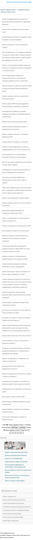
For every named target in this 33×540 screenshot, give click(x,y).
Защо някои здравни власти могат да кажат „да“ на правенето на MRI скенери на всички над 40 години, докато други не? (17, 190)
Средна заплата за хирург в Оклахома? (15, 142)
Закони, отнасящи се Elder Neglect (14, 480)
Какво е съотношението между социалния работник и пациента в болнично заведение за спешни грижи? (16, 67)
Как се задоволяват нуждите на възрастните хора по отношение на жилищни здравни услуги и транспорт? (15, 78)
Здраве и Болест (11, 9)
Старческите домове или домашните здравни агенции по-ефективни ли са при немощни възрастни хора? (16, 248)
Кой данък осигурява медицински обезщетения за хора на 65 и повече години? (14, 180)
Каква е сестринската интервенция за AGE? (16, 226)
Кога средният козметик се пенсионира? (15, 231)
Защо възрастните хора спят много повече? (16, 335)
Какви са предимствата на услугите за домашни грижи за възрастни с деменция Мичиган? (16, 21)
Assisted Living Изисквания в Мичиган (16, 455)
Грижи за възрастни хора (8, 12)
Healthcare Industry (23, 9)
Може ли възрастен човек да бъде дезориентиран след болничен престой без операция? (16, 294)
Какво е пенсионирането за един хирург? (15, 198)
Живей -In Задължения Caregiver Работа (16, 452)
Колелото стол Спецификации (13, 458)
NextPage (15, 427)
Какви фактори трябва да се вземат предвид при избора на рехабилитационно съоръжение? (16, 114)
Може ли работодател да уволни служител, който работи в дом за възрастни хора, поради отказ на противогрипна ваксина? (16, 328)
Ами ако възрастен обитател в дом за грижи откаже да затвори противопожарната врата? (17, 88)
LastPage (22, 427)
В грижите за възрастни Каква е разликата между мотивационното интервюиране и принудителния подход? (16, 350)
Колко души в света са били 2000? (13, 397)
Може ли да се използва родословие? (14, 122)
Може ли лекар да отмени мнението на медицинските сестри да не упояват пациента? (15, 238)
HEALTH (2, 9)
